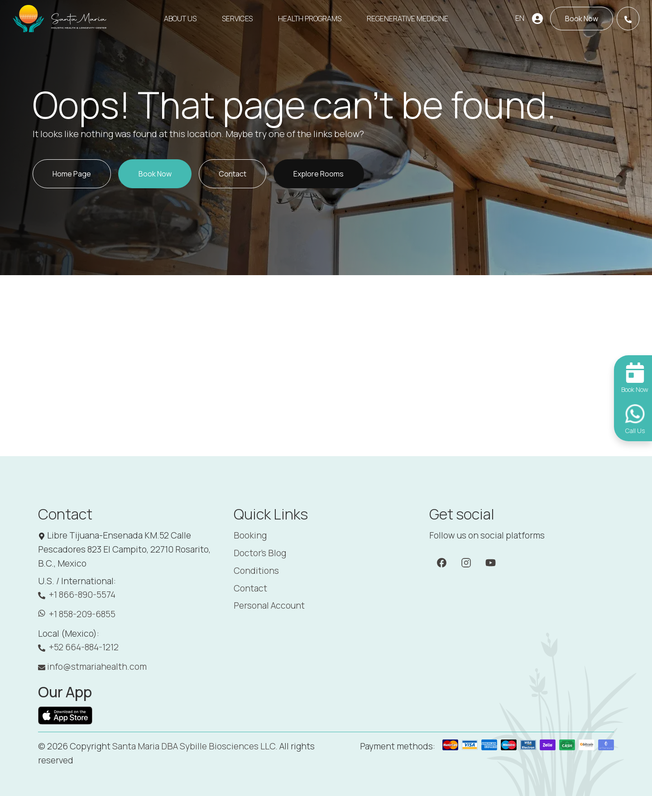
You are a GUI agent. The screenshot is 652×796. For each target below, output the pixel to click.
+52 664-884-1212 (78, 647)
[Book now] (581, 18)
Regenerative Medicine (407, 19)
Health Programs (309, 19)
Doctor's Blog (260, 553)
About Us (180, 19)
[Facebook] (441, 562)
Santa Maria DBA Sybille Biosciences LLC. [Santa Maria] (195, 746)
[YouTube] (490, 562)
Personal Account (269, 605)
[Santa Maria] (60, 18)
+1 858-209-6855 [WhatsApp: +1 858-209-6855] (76, 614)
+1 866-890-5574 (76, 595)
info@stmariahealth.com (92, 666)
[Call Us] (628, 18)
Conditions (256, 571)
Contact (250, 588)
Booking (250, 535)
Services (237, 19)
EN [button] (519, 18)
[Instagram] (466, 562)
